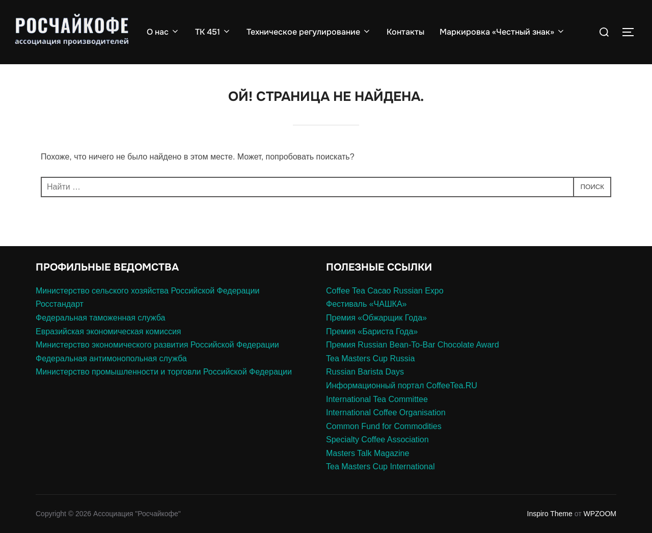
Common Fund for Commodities (384, 426)
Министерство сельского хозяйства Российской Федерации (147, 290)
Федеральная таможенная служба (100, 317)
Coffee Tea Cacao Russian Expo (385, 290)
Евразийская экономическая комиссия (108, 331)
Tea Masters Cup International (380, 466)
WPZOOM (599, 514)
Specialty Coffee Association (377, 439)
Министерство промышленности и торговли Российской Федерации (164, 371)
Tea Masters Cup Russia (370, 358)
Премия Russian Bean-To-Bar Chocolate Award (412, 344)
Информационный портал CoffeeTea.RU (401, 385)
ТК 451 (213, 31)
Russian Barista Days (365, 371)
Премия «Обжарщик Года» (376, 317)
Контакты (405, 31)
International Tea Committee (377, 399)
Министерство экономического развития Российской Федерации (157, 344)
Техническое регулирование (309, 31)
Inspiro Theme (550, 514)
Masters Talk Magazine (367, 453)
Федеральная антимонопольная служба (111, 358)
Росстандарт (60, 304)
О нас (163, 31)
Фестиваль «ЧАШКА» (366, 304)
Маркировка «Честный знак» (502, 31)
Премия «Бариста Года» (372, 331)
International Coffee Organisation (386, 412)
